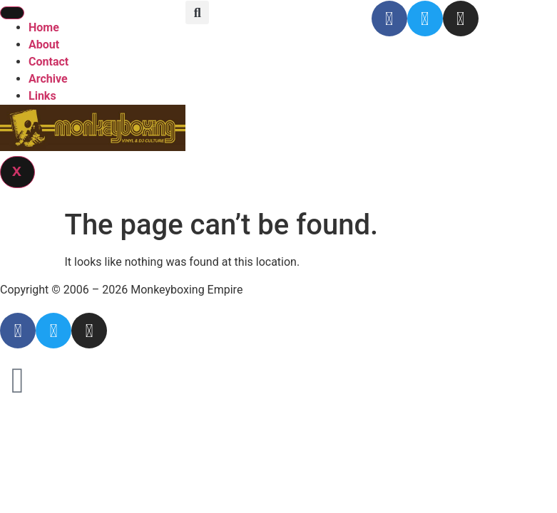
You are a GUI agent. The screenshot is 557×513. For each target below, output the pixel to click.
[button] (197, 12)
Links (42, 96)
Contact (48, 61)
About (44, 44)
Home (44, 27)
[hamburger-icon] (12, 12)
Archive (48, 79)
